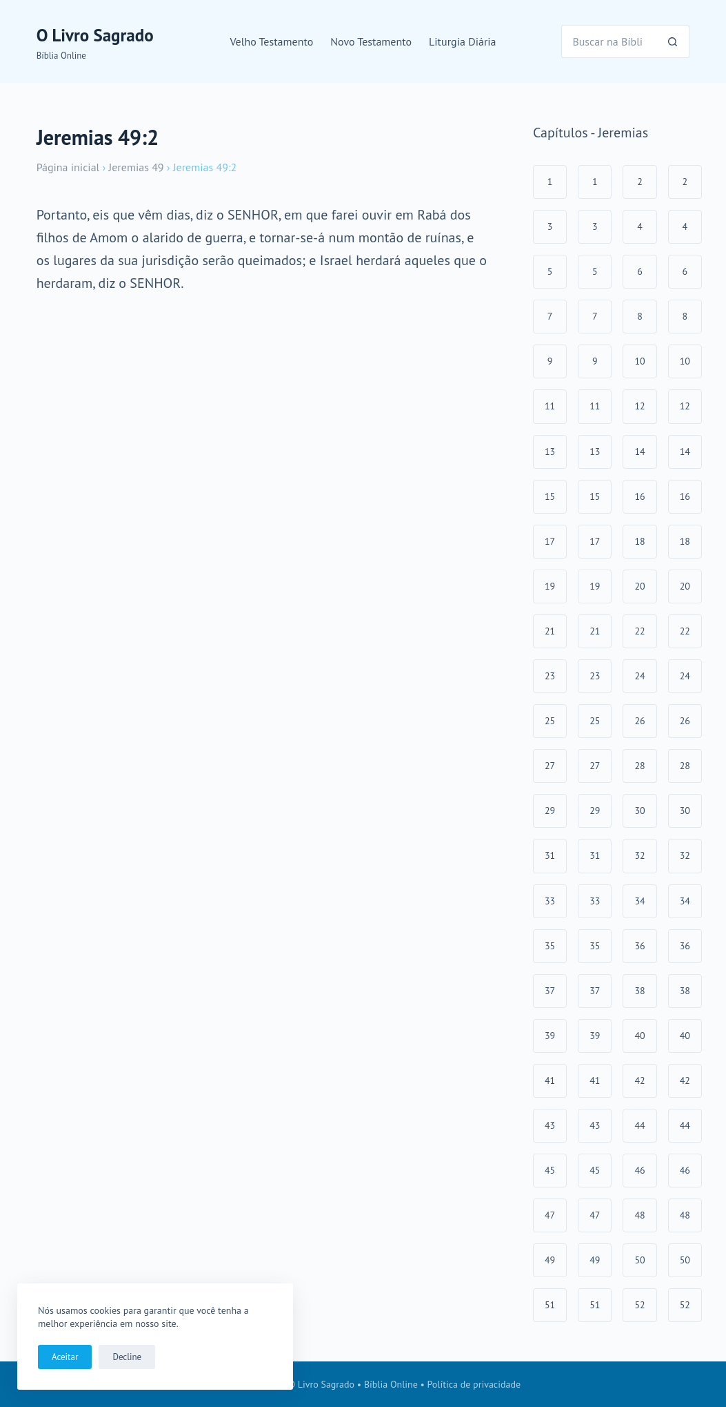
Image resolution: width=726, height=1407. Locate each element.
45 (550, 1170)
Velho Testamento (271, 41)
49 (550, 1260)
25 (550, 721)
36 (639, 946)
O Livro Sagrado (95, 35)
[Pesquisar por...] (608, 41)
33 (550, 901)
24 (639, 676)
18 (639, 541)
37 (550, 990)
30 (639, 810)
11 (550, 406)
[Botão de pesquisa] (672, 41)
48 (639, 1215)
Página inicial (68, 167)
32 (639, 855)
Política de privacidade (474, 1384)
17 (550, 541)
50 (639, 1260)
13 (550, 451)
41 (550, 1080)
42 (639, 1080)
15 (550, 496)
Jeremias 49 (136, 167)
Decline (126, 1357)
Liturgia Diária (462, 41)
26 (639, 721)
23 (550, 676)
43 (550, 1125)
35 (550, 946)
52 (639, 1305)
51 (550, 1305)
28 (639, 765)
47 (550, 1215)
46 (639, 1170)
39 (550, 1035)
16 (639, 496)
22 (639, 631)
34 (639, 901)
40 (639, 1035)
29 (550, 810)
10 (639, 361)
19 (550, 586)
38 (639, 990)
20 (639, 586)
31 (550, 855)
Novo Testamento (371, 41)
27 (550, 765)
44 (639, 1125)
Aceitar (65, 1357)
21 (550, 631)
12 (639, 406)
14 (639, 451)
